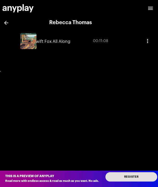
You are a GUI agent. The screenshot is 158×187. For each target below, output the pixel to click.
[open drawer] (150, 8)
